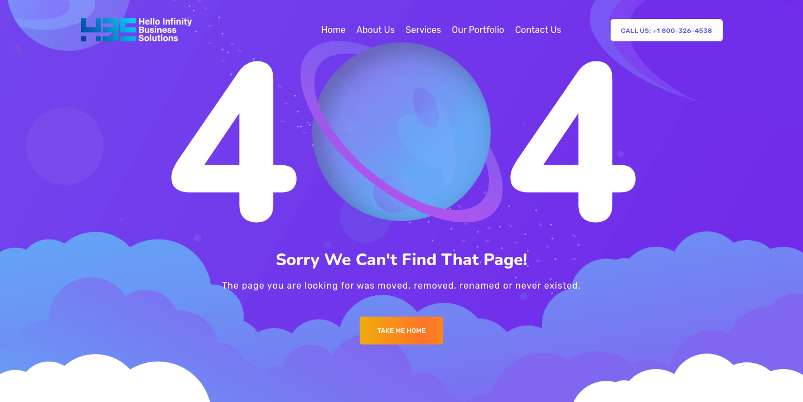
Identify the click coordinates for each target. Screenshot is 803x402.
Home (333, 30)
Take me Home (402, 330)
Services (423, 30)
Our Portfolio (478, 30)
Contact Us (538, 30)
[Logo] (136, 30)
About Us (375, 30)
